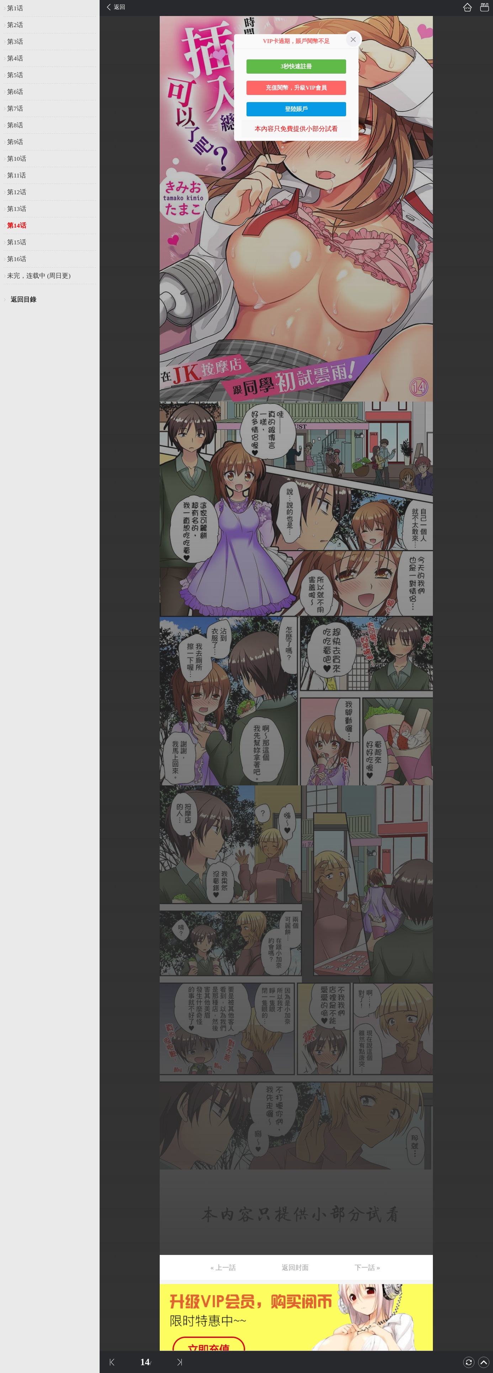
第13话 (16, 208)
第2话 (15, 24)
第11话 (16, 175)
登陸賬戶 (296, 109)
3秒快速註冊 (296, 66)
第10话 (16, 158)
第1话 (15, 8)
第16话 (16, 259)
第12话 (16, 192)
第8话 (15, 125)
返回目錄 (23, 299)
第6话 (15, 91)
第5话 (15, 75)
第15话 (16, 242)
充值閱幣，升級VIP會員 (296, 88)
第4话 (15, 58)
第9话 (15, 141)
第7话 (15, 108)
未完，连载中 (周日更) (38, 275)
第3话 (15, 41)
